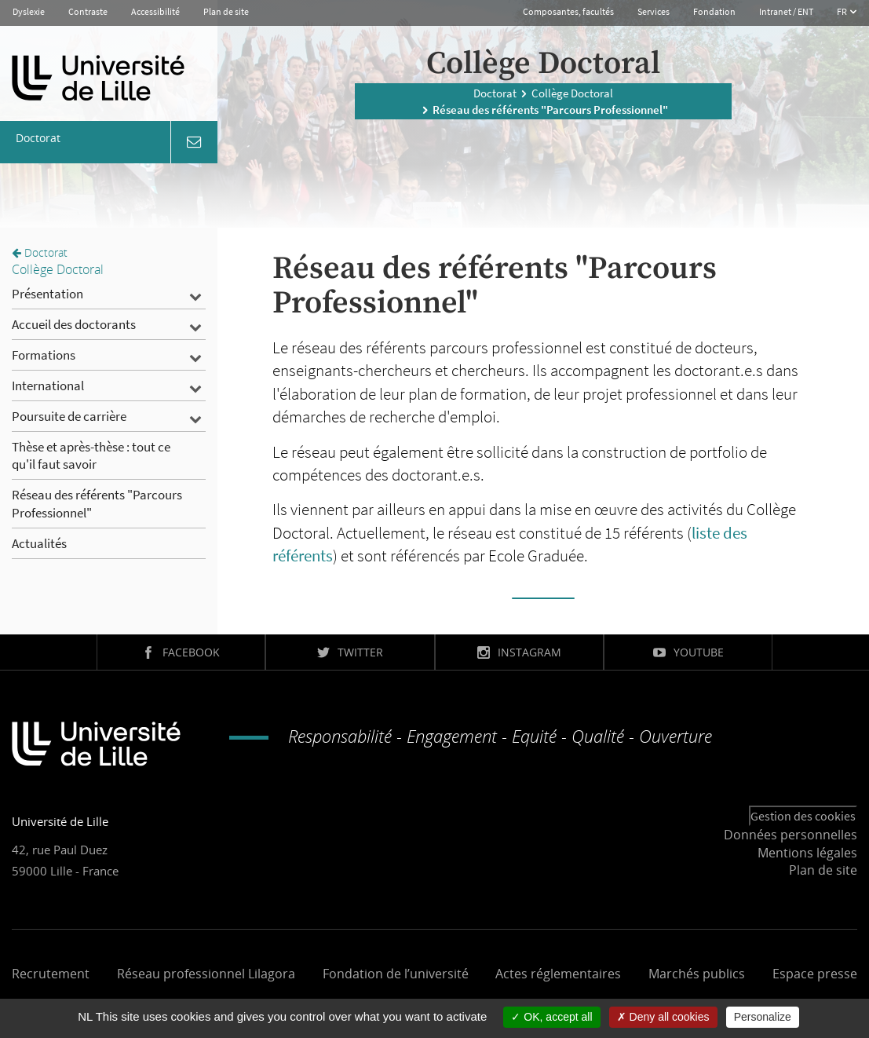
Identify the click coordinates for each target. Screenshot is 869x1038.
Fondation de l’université (396, 973)
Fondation (714, 11)
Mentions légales (807, 852)
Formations (43, 355)
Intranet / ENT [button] (786, 11)
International (48, 385)
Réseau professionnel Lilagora (206, 973)
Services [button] (653, 11)
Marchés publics (696, 973)
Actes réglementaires (558, 973)
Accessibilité (155, 11)
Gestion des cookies (803, 816)
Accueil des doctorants (74, 324)
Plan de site (226, 11)
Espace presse (814, 973)
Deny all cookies (663, 1017)
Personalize (762, 1017)
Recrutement (50, 973)
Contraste (88, 11)
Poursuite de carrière (69, 416)
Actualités (39, 543)
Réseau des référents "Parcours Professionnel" (97, 503)
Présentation (47, 293)
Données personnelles (790, 834)
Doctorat (495, 93)
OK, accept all (551, 1017)
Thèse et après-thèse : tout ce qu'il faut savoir (91, 455)
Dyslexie (29, 11)
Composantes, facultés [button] (568, 11)
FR (843, 11)
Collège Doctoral (572, 93)
